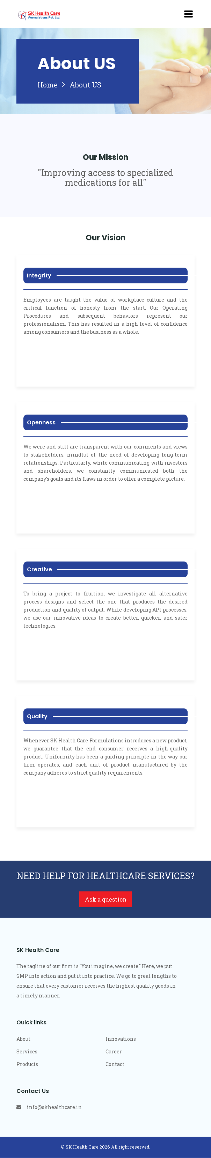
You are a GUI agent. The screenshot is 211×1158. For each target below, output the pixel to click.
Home (47, 84)
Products (27, 1064)
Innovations (121, 1039)
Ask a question (105, 899)
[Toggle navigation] (188, 14)
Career (114, 1051)
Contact (115, 1064)
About (23, 1039)
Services (26, 1051)
